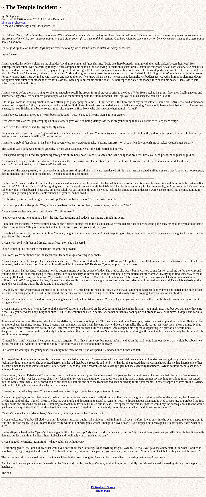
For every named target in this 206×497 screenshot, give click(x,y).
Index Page (103, 490)
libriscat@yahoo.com (13, 22)
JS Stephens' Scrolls (103, 487)
